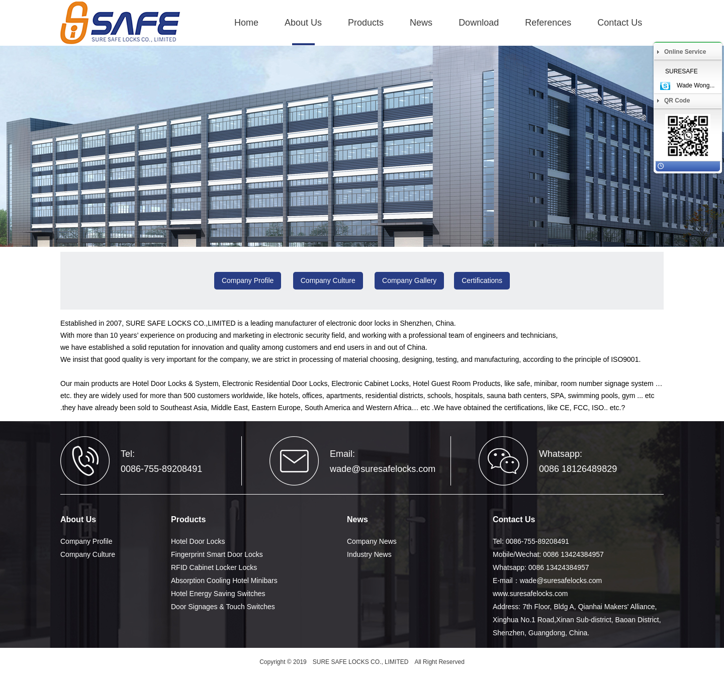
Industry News (369, 554)
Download (479, 23)
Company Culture (328, 280)
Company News (372, 541)
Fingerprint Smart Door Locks (217, 554)
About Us (303, 23)
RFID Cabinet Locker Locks (214, 567)
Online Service (685, 51)
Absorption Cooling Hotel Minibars (224, 580)
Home (246, 23)
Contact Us (619, 23)
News (421, 23)
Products (366, 23)
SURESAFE (681, 71)
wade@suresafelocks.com (382, 469)
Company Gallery (409, 280)
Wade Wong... (695, 85)
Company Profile (248, 280)
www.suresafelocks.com (530, 594)
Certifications (482, 280)
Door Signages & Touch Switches (223, 607)
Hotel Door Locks (198, 541)
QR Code (677, 100)
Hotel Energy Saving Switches (218, 594)
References (548, 23)
